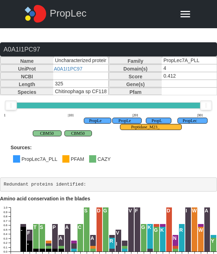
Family (135, 61)
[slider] (11, 105)
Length (27, 84)
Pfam (135, 92)
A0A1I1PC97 (68, 69)
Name (26, 61)
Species (27, 92)
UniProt (27, 68)
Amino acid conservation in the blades (45, 198)
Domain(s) (135, 68)
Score (135, 76)
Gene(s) (135, 84)
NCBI (27, 76)
